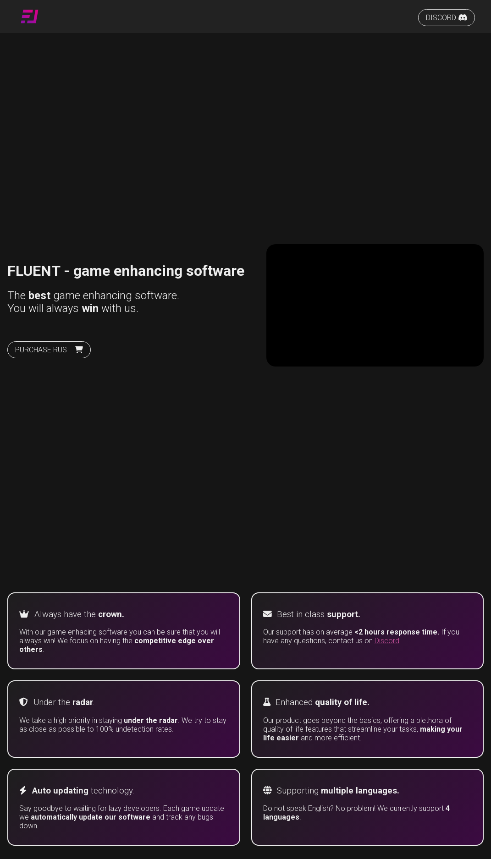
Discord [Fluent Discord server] (387, 640)
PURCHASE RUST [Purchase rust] (49, 349)
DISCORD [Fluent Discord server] (446, 17)
